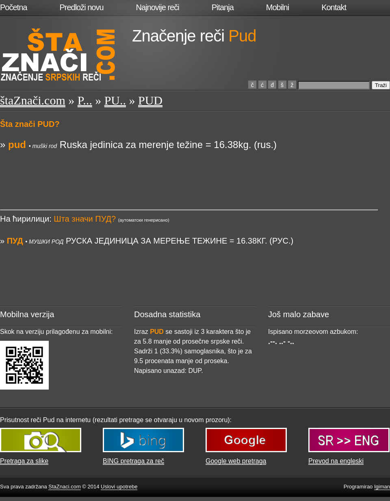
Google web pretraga (236, 460)
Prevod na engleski (336, 460)
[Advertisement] (189, 170)
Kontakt (333, 7)
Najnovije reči (157, 7)
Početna (13, 7)
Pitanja (223, 7)
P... (85, 100)
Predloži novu (81, 7)
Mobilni (277, 7)
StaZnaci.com (64, 487)
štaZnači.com (32, 100)
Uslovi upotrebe (119, 487)
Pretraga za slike (24, 460)
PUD (150, 100)
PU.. (115, 100)
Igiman (382, 487)
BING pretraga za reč (133, 460)
